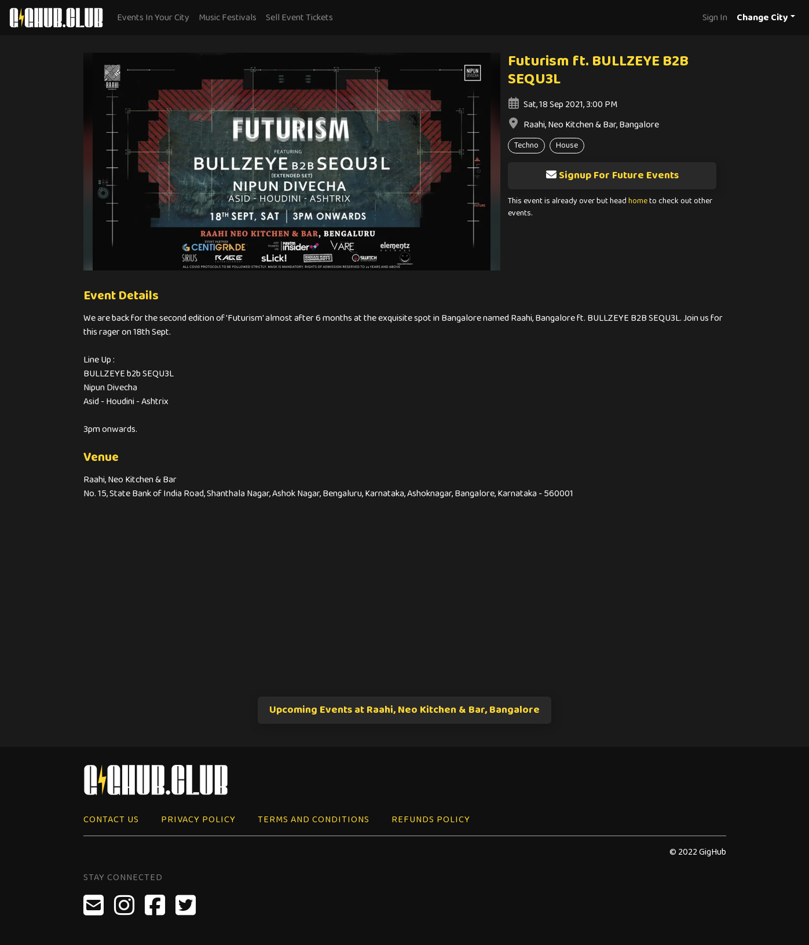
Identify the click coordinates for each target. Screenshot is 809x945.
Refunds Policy (430, 819)
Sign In (714, 17)
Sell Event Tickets (299, 17)
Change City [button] (762, 17)
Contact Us (111, 819)
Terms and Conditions (313, 819)
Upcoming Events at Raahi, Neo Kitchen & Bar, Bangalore (404, 710)
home (637, 201)
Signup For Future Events (612, 175)
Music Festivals (228, 17)
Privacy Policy (198, 819)
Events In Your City (153, 17)
